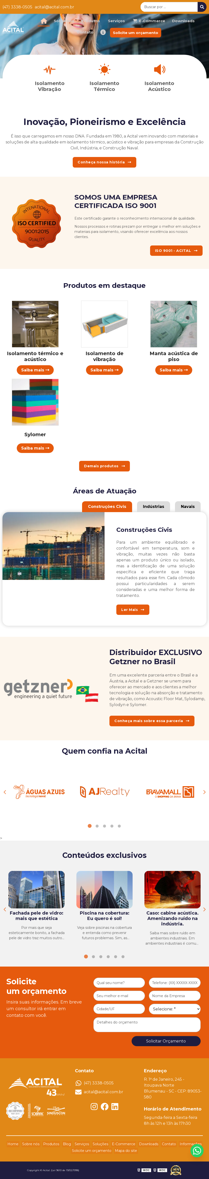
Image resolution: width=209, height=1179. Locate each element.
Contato (85, 32)
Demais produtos (104, 466)
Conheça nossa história (104, 162)
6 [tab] (123, 956)
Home (20, 1144)
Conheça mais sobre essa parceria (152, 721)
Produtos (90, 20)
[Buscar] (202, 7)
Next (204, 792)
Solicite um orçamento (135, 32)
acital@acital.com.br (54, 7)
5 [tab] (119, 826)
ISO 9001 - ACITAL (176, 250)
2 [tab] (97, 826)
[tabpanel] (39, 792)
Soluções (99, 1144)
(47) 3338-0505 (17, 7)
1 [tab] (89, 826)
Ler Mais (132, 609)
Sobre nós (64, 20)
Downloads (183, 20)
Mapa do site (125, 1151)
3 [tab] (104, 826)
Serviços (116, 20)
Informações (183, 1144)
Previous (4, 792)
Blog (70, 1144)
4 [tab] (111, 826)
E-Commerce (121, 1144)
